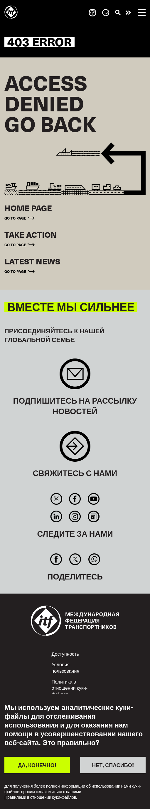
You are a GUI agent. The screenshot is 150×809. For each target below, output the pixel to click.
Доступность (65, 654)
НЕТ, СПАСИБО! (113, 765)
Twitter (56, 499)
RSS (93, 516)
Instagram (75, 516)
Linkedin (56, 516)
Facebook (75, 499)
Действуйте (128, 12)
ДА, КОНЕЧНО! (37, 765)
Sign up (75, 376)
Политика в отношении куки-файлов (69, 688)
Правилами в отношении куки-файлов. (40, 797)
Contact (75, 449)
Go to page (15, 217)
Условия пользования (66, 667)
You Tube (93, 499)
